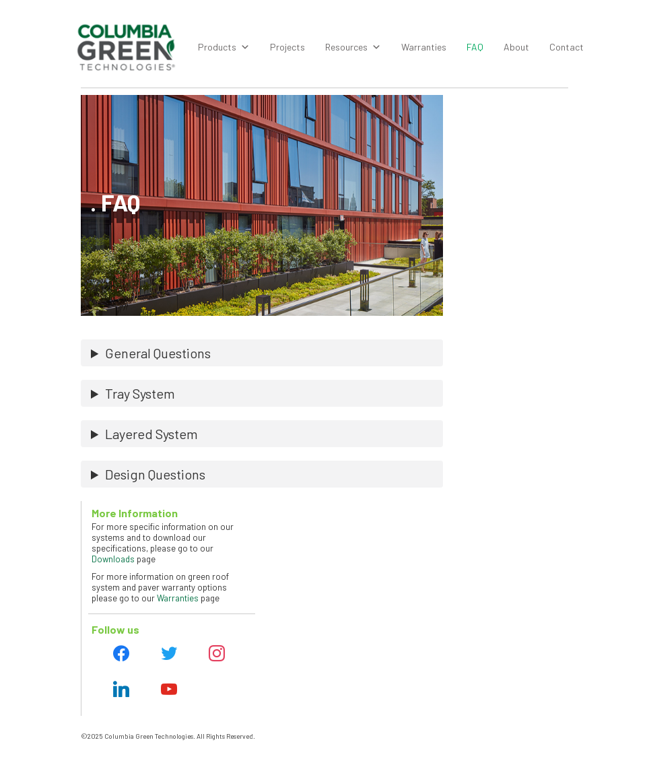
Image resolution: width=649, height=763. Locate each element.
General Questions (158, 353)
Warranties (423, 47)
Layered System (151, 434)
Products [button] (224, 47)
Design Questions (155, 474)
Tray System (140, 393)
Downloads (113, 559)
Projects (287, 47)
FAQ (475, 47)
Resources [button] (353, 47)
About (516, 47)
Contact (566, 47)
